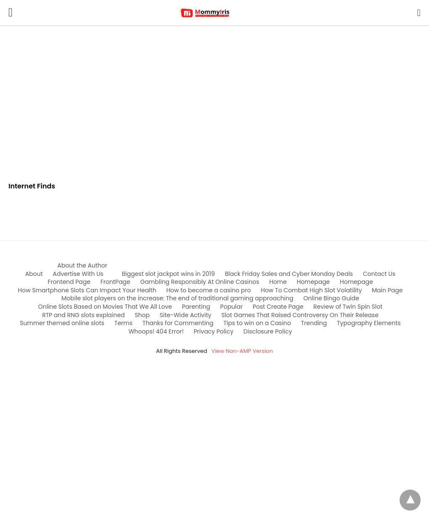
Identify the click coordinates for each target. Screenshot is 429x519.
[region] (215, 97)
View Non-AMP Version (242, 351)
